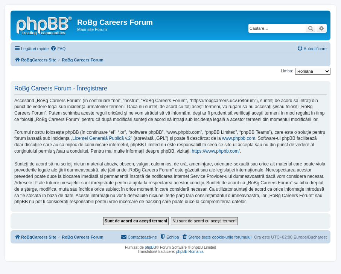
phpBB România (190, 252)
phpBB (150, 247)
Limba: (287, 71)
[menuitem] (57, 48)
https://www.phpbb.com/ (216, 151)
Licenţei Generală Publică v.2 (101, 138)
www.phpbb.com (238, 138)
